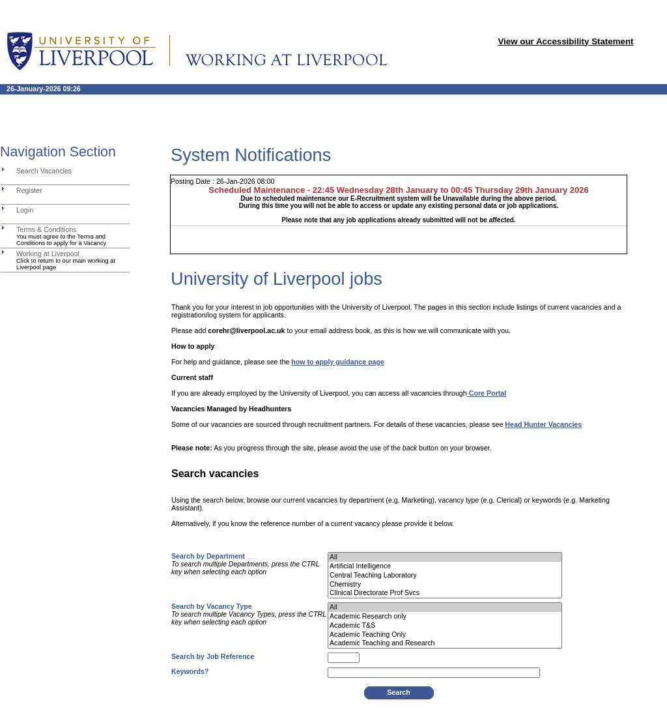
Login (24, 210)
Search (398, 692)
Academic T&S (444, 625)
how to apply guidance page (337, 362)
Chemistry (444, 584)
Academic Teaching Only (444, 634)
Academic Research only (444, 616)
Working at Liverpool (47, 253)
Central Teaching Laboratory (444, 575)
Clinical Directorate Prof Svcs (444, 593)
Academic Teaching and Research (444, 643)
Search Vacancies (44, 171)
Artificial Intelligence (444, 566)
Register (29, 190)
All (444, 557)
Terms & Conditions (46, 229)
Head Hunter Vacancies (543, 424)
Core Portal (486, 393)
